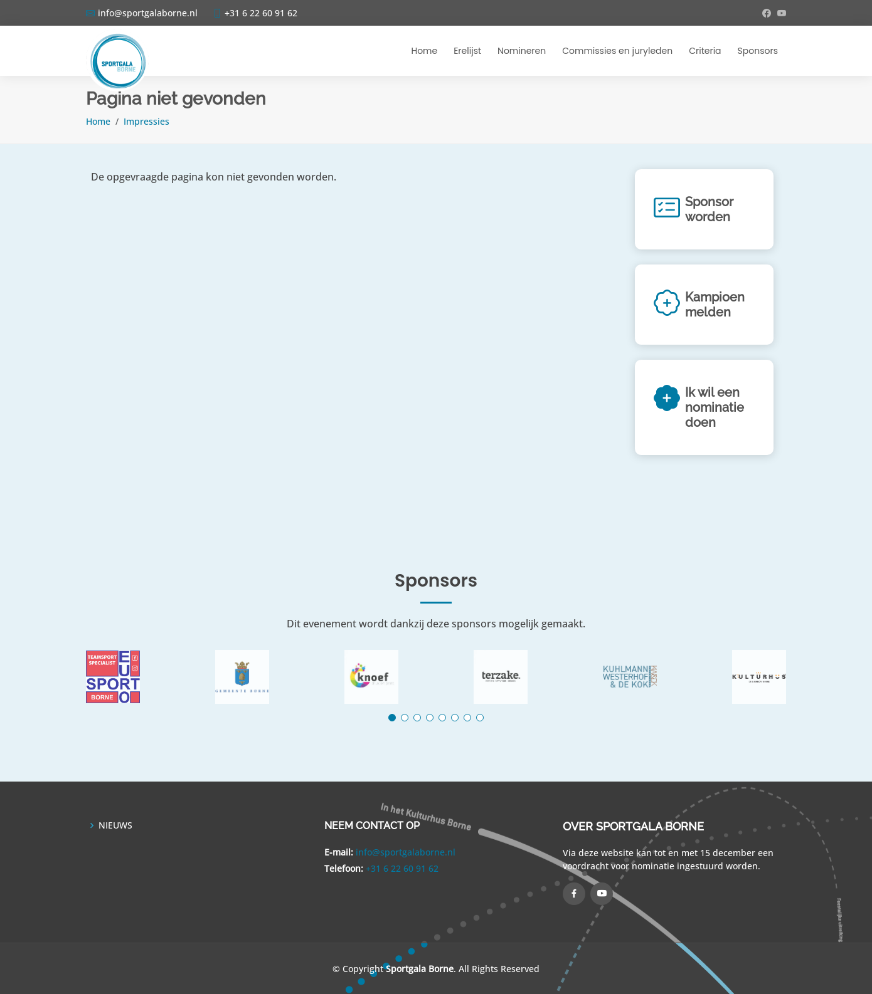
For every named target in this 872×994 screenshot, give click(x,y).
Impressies (146, 121)
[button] (392, 717)
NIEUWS (115, 825)
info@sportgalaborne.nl (405, 852)
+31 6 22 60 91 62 (402, 868)
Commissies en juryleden (617, 50)
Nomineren (521, 50)
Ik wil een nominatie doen (714, 407)
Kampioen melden (715, 305)
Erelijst (467, 50)
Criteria (705, 50)
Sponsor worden (709, 209)
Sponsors (758, 50)
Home (424, 50)
